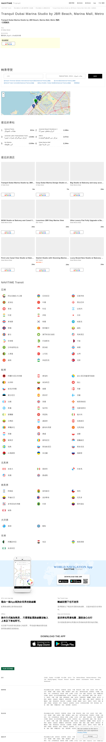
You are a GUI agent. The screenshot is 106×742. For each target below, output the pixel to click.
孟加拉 (69, 689)
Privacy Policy (82, 732)
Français (60, 679)
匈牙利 (76, 697)
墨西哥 (90, 701)
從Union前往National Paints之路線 (65, 80)
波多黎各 (71, 703)
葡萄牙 (92, 699)
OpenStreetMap (54, 114)
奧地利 (51, 695)
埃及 (63, 705)
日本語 (46, 677)
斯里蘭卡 (68, 691)
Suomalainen (85, 679)
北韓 (94, 693)
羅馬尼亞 (98, 699)
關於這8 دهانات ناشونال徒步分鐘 (11, 35)
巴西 (91, 703)
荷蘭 (80, 699)
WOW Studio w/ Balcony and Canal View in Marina (22, 220)
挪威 (84, 699)
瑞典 (50, 701)
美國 (99, 701)
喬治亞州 (78, 689)
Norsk (92, 679)
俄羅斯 (79, 701)
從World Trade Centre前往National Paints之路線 (19, 83)
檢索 (95, 76)
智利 (60, 703)
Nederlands (47, 681)
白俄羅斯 (69, 701)
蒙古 (77, 691)
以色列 (92, 689)
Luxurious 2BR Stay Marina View (50, 220)
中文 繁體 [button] (101, 3)
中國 (73, 689)
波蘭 (88, 699)
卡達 (49, 693)
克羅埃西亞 (83, 697)
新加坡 (62, 693)
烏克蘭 (74, 701)
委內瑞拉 (96, 703)
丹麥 (95, 695)
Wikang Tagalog (52, 679)
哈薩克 (58, 691)
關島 (52, 705)
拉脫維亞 (55, 699)
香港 (84, 689)
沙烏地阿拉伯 (55, 693)
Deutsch (66, 679)
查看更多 (77, 83)
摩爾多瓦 (61, 699)
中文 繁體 (57, 677)
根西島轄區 (66, 697)
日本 (45, 691)
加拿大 (85, 701)
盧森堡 (49, 699)
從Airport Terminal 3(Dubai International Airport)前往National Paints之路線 (27, 80)
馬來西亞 (91, 691)
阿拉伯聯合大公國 (48, 689)
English (51, 677)
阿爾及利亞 (57, 705)
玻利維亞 (55, 703)
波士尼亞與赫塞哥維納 (60, 695)
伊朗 (100, 689)
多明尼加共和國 (85, 703)
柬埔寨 (49, 691)
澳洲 (48, 705)
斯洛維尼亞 (56, 701)
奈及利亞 (74, 705)
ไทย (74, 677)
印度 (96, 689)
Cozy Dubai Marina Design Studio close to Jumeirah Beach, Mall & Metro (67, 183)
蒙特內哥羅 (68, 699)
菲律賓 (97, 691)
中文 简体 (63, 677)
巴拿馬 (95, 701)
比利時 (69, 695)
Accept (90, 736)
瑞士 (80, 695)
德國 (91, 695)
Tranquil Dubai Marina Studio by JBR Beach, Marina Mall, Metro (52, 14)
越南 (84, 693)
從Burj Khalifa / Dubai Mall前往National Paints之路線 (54, 83)
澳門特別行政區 (84, 691)
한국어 (69, 677)
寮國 (63, 691)
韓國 (54, 691)
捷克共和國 (86, 695)
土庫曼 (71, 693)
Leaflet (46, 114)
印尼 (88, 689)
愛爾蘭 (89, 697)
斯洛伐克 (62, 701)
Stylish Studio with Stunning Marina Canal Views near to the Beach (64, 258)
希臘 (72, 697)
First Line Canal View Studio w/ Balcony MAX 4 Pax (23, 258)
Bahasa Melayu (81, 677)
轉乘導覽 (71, 3)
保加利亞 (74, 695)
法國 (57, 697)
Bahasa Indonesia (91, 677)
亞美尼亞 (57, 689)
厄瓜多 (77, 703)
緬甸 (73, 691)
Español (72, 679)
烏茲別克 (89, 693)
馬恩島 (94, 697)
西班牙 (48, 697)
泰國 (66, 693)
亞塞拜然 (63, 689)
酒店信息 (80, 3)
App (94, 3)
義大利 (99, 697)
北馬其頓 (75, 699)
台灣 (80, 693)
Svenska (97, 679)
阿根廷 (49, 703)
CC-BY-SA (67, 114)
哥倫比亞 (65, 703)
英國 (61, 697)
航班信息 (88, 3)
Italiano (78, 679)
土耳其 (76, 693)
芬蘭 (53, 697)
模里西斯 (68, 705)
